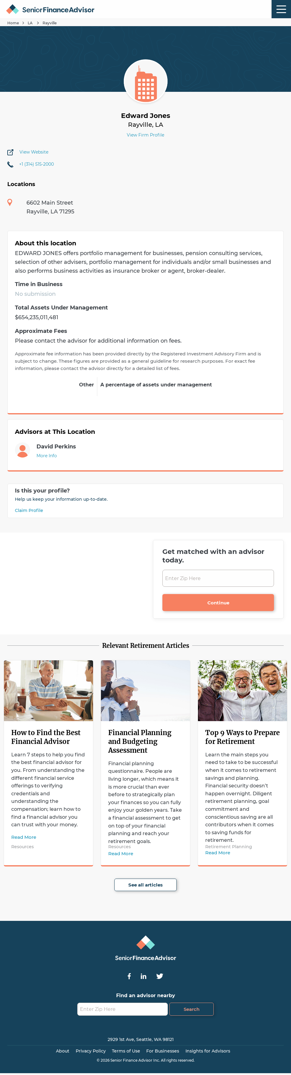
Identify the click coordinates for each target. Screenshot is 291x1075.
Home (13, 23)
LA (30, 23)
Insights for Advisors (207, 1051)
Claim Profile (29, 510)
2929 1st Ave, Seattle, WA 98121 (141, 1039)
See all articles (145, 885)
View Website (33, 152)
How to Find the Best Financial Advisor (46, 737)
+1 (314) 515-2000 (36, 164)
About (62, 1051)
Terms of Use (126, 1051)
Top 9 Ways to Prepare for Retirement (242, 737)
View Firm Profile (145, 135)
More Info (46, 455)
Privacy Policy (91, 1051)
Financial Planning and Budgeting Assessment (139, 741)
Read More (23, 837)
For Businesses (162, 1051)
